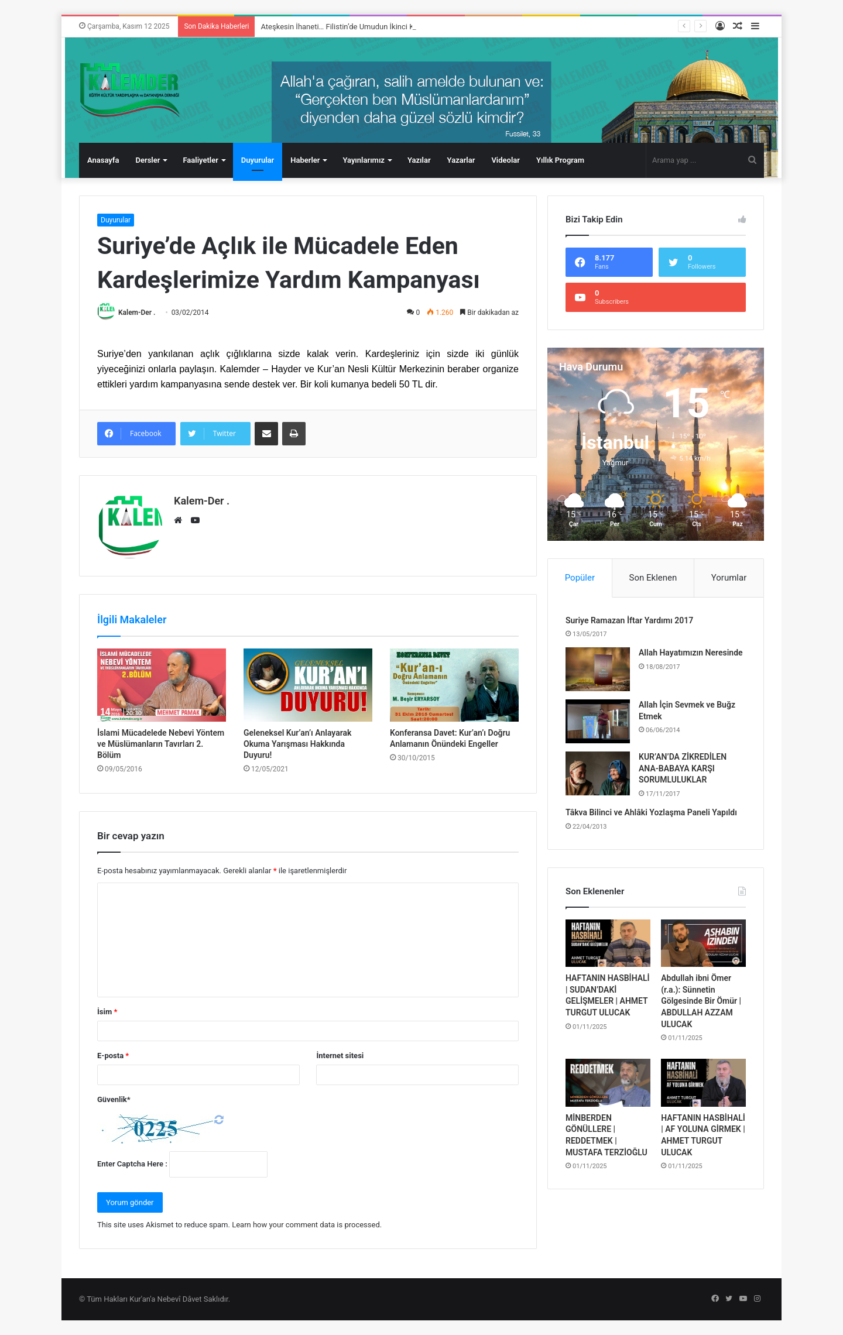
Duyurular (257, 160)
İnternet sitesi (340, 1055)
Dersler (147, 160)
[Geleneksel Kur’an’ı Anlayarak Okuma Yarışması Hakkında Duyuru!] (308, 684)
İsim (107, 1011)
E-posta (113, 1055)
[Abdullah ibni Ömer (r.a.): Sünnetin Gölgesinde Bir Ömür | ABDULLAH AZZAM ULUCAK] (703, 943)
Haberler (305, 160)
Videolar (505, 160)
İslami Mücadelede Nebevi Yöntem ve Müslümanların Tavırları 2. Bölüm (160, 744)
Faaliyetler (200, 160)
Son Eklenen (653, 577)
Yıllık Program (560, 160)
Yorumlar (728, 577)
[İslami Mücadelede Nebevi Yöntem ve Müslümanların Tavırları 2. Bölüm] (161, 684)
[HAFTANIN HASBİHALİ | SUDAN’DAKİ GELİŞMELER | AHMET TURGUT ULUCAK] (608, 943)
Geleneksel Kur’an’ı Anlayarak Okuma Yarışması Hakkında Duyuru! (297, 744)
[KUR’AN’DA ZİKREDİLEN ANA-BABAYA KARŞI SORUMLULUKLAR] (598, 773)
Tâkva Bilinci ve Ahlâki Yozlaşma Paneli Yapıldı (651, 812)
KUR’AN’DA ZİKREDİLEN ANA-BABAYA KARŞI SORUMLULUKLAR (683, 768)
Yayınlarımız (363, 160)
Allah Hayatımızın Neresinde (691, 652)
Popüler (580, 577)
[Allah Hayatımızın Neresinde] (598, 669)
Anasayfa (103, 160)
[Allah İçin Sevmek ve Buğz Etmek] (598, 721)
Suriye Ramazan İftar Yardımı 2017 (629, 620)
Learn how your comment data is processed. (307, 1224)
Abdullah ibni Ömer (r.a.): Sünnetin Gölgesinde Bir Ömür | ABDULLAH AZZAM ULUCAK (701, 1000)
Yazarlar (461, 160)
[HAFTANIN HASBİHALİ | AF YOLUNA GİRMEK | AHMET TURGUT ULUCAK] (703, 1083)
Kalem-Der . (136, 312)
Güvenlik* (114, 1099)
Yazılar (419, 160)
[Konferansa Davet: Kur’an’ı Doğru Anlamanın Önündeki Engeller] (454, 684)
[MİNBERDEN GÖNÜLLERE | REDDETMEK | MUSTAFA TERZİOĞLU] (608, 1083)
